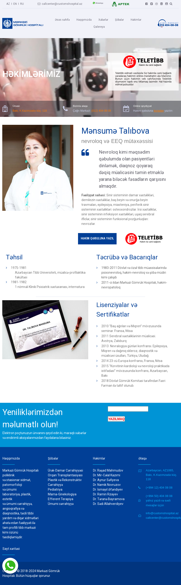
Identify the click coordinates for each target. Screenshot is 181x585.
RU (22, 3)
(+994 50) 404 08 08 (159, 496)
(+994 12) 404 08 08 (159, 487)
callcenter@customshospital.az (60, 3)
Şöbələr (119, 19)
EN (15, 3)
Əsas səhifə (62, 19)
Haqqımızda (84, 19)
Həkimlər (136, 19)
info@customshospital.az (162, 513)
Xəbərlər (103, 19)
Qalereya (99, 26)
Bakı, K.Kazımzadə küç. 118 (29, 110)
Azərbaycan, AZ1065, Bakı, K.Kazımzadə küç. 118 (161, 475)
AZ (8, 3)
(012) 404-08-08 (101, 110)
